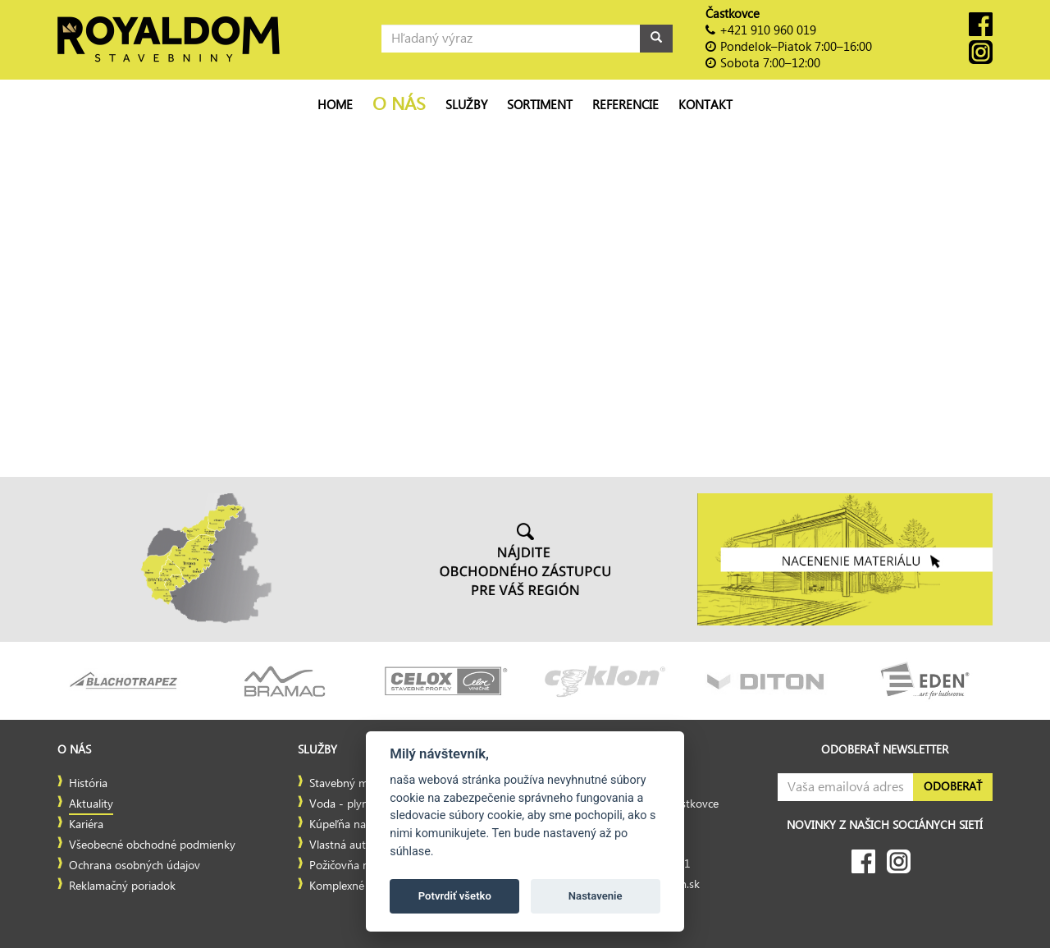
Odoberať (953, 787)
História (88, 784)
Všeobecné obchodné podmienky (152, 845)
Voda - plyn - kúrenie (363, 804)
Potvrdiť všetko (454, 896)
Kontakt (705, 105)
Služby (466, 105)
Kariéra (86, 825)
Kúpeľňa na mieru (353, 825)
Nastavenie (595, 896)
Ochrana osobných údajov (134, 866)
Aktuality (91, 804)
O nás (399, 104)
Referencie (625, 105)
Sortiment (540, 105)
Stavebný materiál (354, 784)
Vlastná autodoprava (361, 845)
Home (335, 105)
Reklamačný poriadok (122, 886)
